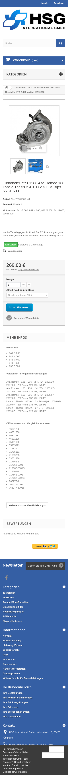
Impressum (9, 659)
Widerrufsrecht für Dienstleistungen (23, 678)
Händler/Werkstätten (14, 668)
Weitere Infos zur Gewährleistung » (27, 505)
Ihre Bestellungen (12, 693)
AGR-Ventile (9, 616)
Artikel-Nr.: (9, 199)
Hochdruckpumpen (13, 611)
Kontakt (44, 3)
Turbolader (9, 592)
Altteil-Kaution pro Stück (20, 290)
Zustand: (8, 204)
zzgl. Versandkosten (28, 269)
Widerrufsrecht (11, 650)
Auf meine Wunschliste (26, 318)
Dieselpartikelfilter (13, 607)
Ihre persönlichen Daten (16, 711)
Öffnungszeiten (11, 673)
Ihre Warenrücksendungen (17, 697)
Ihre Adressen (10, 707)
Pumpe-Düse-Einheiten (15, 602)
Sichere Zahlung (12, 640)
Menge (10, 279)
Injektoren (8, 597)
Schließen (56, 749)
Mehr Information (53, 755)
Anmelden (58, 3)
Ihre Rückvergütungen (15, 702)
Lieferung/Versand (13, 645)
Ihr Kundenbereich (17, 687)
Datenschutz (10, 664)
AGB (5, 654)
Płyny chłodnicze (12, 621)
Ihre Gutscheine (11, 716)
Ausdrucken (15, 251)
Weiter (47, 167)
